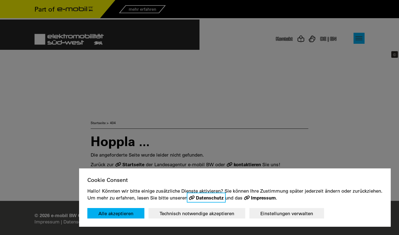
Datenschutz (210, 198)
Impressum (263, 198)
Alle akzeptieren (115, 213)
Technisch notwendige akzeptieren (197, 213)
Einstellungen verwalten (286, 213)
